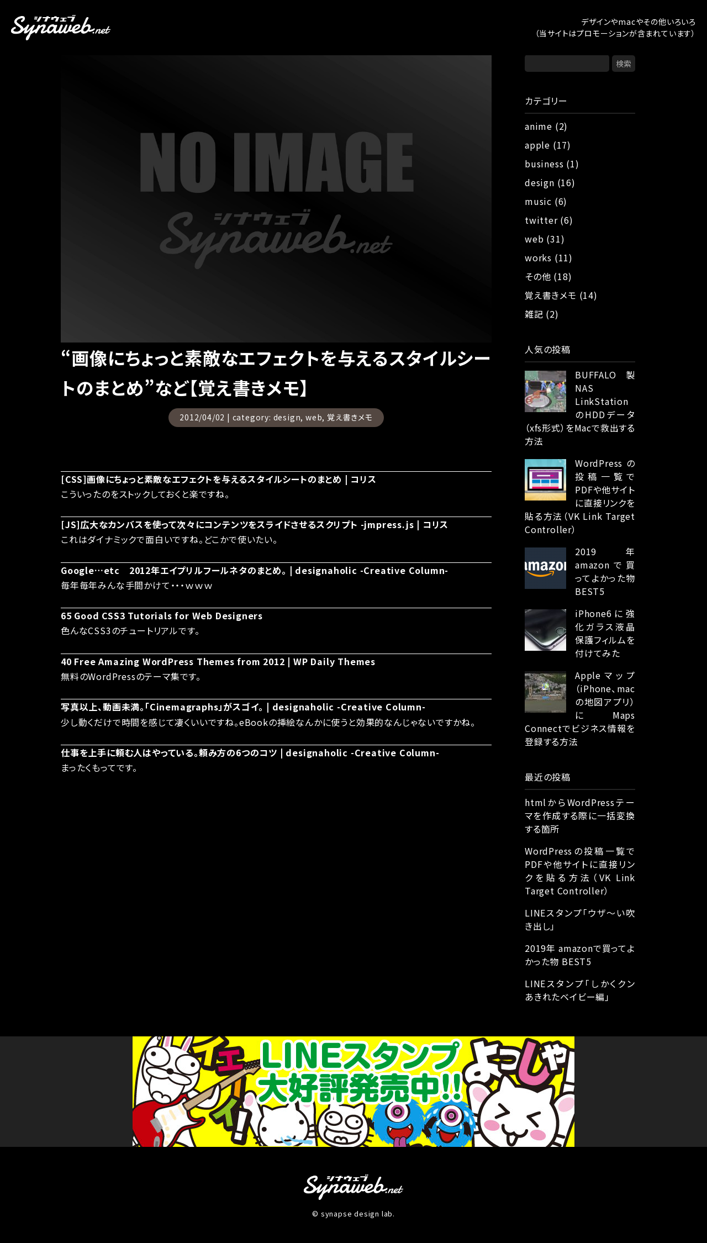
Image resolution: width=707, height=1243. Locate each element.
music (538, 201)
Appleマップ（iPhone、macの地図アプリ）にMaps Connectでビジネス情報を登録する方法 (580, 708)
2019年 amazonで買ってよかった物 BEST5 (605, 571)
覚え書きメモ (350, 417)
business (544, 163)
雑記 (534, 313)
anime (538, 126)
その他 (538, 276)
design (287, 417)
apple (537, 144)
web (313, 417)
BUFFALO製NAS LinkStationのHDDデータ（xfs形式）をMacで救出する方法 (580, 407)
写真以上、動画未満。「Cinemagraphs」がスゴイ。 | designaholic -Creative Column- (243, 706)
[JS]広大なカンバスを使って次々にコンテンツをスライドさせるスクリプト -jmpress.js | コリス (255, 524)
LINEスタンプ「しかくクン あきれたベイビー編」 (580, 990)
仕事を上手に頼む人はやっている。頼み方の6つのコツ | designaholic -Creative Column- (250, 752)
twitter (541, 220)
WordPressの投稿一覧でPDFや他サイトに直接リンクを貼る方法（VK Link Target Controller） (580, 496)
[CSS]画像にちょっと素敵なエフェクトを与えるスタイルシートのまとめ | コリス (219, 479)
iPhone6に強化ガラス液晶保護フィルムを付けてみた (605, 633)
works (538, 257)
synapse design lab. (358, 1213)
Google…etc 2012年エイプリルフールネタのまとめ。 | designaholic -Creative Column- (255, 570)
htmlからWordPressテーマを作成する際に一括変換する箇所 (580, 815)
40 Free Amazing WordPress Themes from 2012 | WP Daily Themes (218, 661)
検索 (623, 63)
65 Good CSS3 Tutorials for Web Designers (162, 615)
